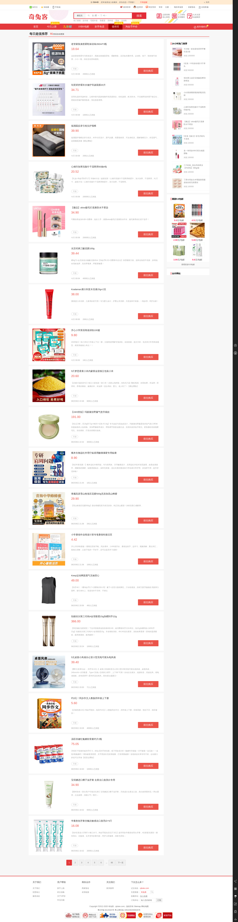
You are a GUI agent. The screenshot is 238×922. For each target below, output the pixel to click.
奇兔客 (38, 17)
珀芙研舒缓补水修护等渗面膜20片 (88, 85)
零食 (117, 21)
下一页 (120, 863)
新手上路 (61, 888)
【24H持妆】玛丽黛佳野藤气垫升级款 (90, 412)
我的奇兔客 (178, 7)
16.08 (75, 825)
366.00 (75, 621)
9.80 (74, 335)
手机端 (56, 7)
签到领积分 (201, 26)
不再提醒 (143, 2)
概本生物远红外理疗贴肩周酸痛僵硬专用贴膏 (94, 453)
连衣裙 (85, 21)
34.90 (75, 212)
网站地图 (145, 906)
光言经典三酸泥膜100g (82, 248)
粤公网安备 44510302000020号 (127, 910)
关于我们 (36, 888)
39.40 (75, 662)
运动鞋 (124, 21)
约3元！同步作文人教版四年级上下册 (90, 698)
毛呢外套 (94, 21)
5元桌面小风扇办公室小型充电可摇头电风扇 (93, 657)
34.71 (75, 89)
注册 (167, 7)
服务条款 (36, 896)
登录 (160, 7)
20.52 (75, 171)
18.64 (75, 49)
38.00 (75, 294)
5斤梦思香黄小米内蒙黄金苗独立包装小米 (92, 371)
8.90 (74, 457)
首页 (35, 26)
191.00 (75, 417)
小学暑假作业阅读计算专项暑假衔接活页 (91, 534)
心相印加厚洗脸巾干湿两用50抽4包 (89, 166)
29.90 (75, 498)
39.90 (75, 130)
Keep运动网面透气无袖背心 (85, 575)
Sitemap (137, 906)
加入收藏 (143, 896)
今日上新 (53, 26)
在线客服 (204, 7)
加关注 (33, 7)
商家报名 (85, 888)
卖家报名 (191, 7)
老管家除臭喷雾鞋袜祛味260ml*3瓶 (89, 44)
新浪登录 (125, 7)
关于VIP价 (61, 896)
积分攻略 (61, 892)
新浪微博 (110, 888)
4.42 (74, 539)
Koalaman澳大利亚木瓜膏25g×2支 (88, 289)
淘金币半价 (132, 26)
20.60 (75, 376)
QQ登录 (138, 7)
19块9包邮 (83, 26)
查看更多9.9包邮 (188, 264)
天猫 (74, 69)
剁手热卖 (99, 26)
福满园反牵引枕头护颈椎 (83, 125)
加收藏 (46, 7)
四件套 (110, 21)
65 (112, 863)
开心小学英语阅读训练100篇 (85, 330)
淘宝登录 (151, 7)
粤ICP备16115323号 (106, 910)
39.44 (75, 253)
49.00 (75, 580)
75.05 (75, 744)
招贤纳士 (36, 892)
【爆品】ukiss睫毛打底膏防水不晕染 (89, 207)
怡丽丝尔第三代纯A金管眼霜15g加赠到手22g (94, 616)
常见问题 (61, 900)
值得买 (117, 26)
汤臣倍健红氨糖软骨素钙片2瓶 (86, 739)
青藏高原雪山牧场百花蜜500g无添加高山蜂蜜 (94, 493)
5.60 (74, 703)
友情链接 (85, 892)
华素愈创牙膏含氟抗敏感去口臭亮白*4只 (91, 820)
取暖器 (102, 21)
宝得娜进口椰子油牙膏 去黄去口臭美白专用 (93, 780)
